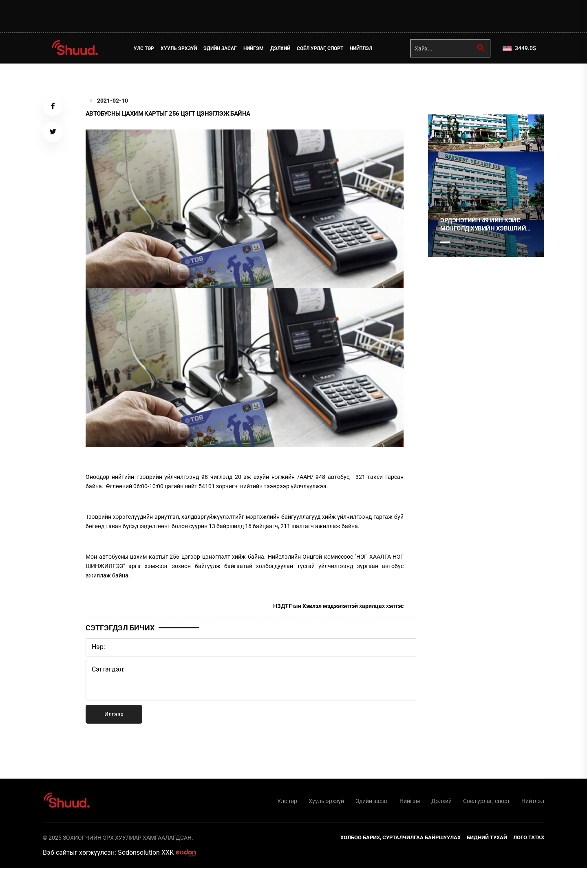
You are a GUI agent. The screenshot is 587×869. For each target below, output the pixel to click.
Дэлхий (281, 48)
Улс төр (145, 48)
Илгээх (114, 714)
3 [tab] (473, 242)
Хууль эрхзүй (179, 48)
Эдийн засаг (221, 48)
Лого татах (528, 838)
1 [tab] (445, 81)
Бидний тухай (487, 838)
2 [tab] (459, 242)
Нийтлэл (362, 48)
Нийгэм (254, 48)
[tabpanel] (486, 185)
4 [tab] (487, 242)
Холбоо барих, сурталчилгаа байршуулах (400, 838)
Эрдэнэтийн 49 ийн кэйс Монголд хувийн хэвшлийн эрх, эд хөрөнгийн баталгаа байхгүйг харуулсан (485, 225)
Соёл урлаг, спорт (321, 48)
